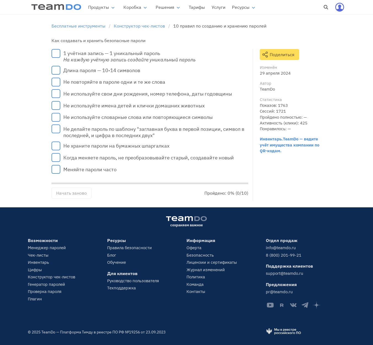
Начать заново (71, 193)
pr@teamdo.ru (279, 291)
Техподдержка (121, 287)
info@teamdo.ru (281, 247)
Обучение (116, 262)
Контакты (195, 291)
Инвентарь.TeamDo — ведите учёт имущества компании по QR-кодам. (289, 144)
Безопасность (200, 255)
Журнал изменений (205, 269)
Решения (165, 7)
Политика (195, 276)
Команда (195, 284)
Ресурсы (241, 7)
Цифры (35, 269)
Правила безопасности (129, 247)
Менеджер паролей (47, 247)
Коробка (132, 7)
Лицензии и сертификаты (211, 262)
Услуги (218, 7)
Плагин (35, 298)
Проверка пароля (44, 291)
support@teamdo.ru (284, 273)
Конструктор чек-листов (51, 276)
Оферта (193, 247)
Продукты (98, 7)
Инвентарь (38, 262)
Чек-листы (38, 255)
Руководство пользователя (133, 280)
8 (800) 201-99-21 (283, 255)
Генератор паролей (46, 284)
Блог (111, 255)
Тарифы (197, 7)
